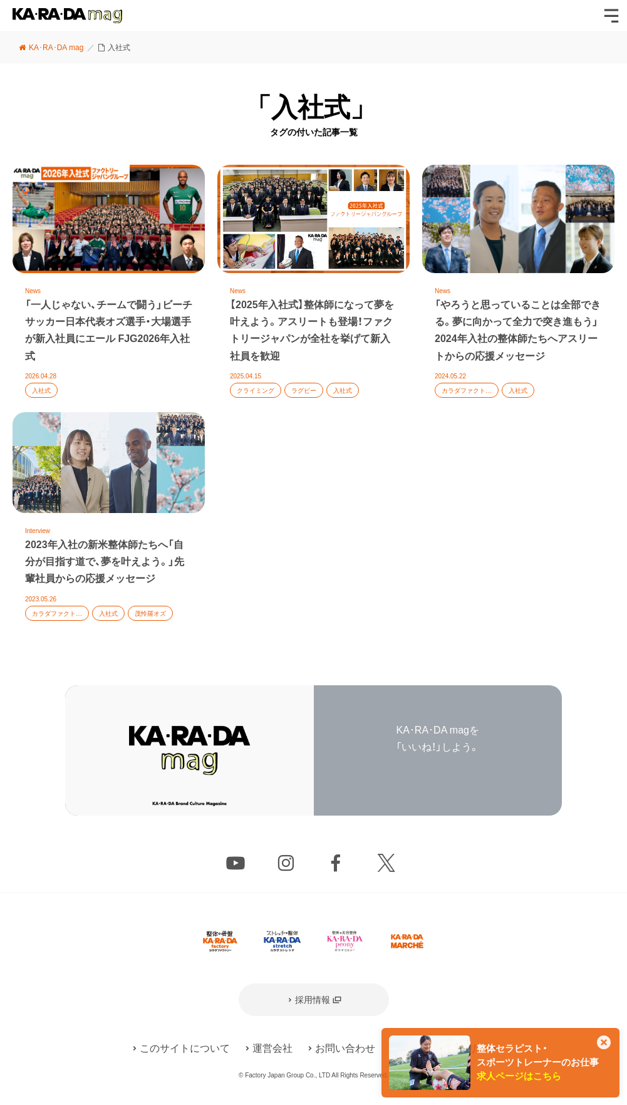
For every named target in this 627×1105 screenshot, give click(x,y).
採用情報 (312, 1000)
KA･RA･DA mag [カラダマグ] (67, 15)
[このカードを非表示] (603, 1043)
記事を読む (109, 288)
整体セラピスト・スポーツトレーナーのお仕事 (538, 1062)
